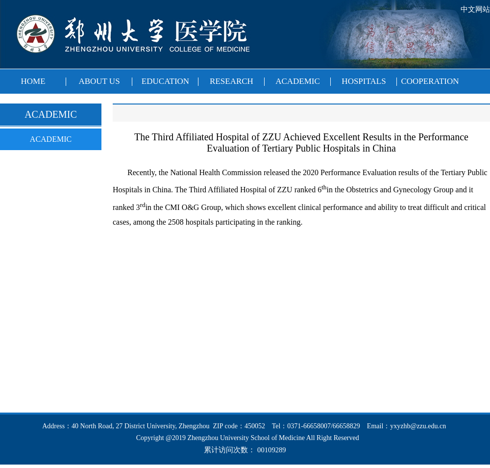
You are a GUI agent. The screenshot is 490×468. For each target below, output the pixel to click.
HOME (33, 81)
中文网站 (475, 9)
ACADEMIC (297, 81)
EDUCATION (165, 81)
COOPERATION (430, 81)
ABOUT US (99, 81)
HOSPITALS (364, 81)
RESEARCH (231, 81)
